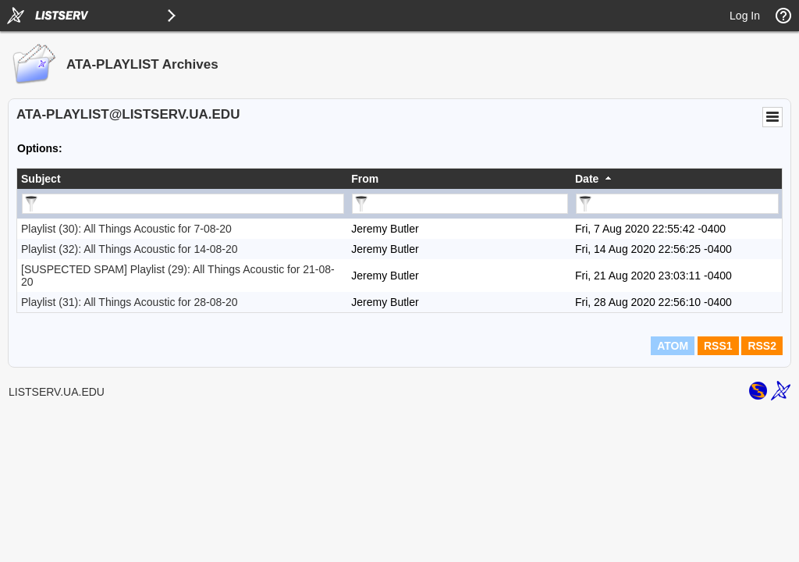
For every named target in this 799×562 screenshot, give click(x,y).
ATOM (672, 346)
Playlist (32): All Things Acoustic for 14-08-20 (129, 249)
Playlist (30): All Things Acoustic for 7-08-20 (126, 228)
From (364, 179)
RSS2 (762, 346)
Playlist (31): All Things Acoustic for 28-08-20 (129, 302)
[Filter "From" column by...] (460, 204)
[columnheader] (182, 179)
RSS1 (718, 346)
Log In (745, 15)
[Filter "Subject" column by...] (183, 204)
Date (586, 179)
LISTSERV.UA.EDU (57, 392)
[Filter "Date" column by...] (677, 204)
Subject (41, 179)
